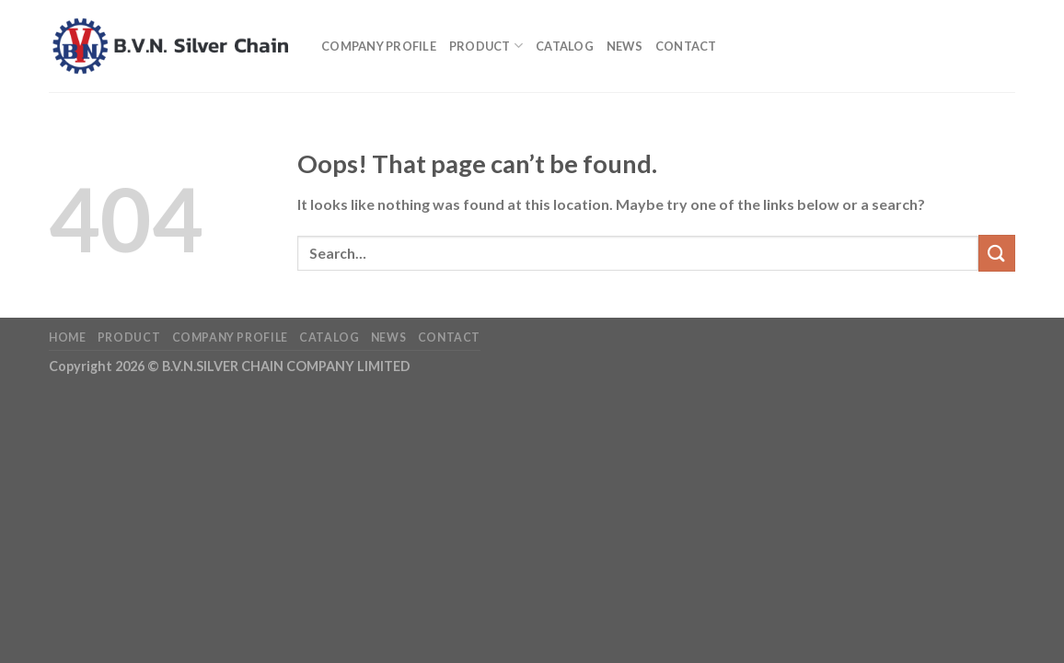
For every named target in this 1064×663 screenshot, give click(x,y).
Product (486, 45)
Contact (686, 46)
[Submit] (996, 253)
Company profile (378, 46)
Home (67, 337)
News (624, 46)
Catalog (565, 46)
